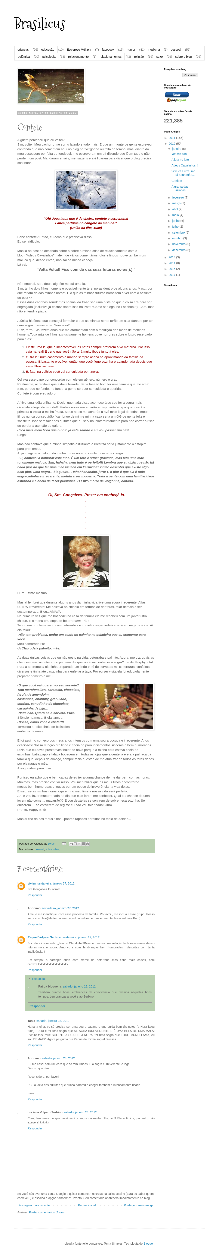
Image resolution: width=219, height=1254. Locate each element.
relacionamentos (111, 56)
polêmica (24, 56)
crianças (23, 49)
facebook (108, 49)
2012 (172, 143)
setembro (178, 232)
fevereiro (178, 197)
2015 (172, 269)
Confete (177, 181)
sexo (159, 56)
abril (175, 209)
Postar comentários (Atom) (47, 1212)
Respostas (39, 978)
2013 (172, 257)
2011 (172, 138)
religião (139, 56)
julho (175, 226)
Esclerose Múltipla (79, 49)
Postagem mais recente (34, 1205)
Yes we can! (180, 154)
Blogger (149, 1243)
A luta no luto (180, 159)
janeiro (177, 148)
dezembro (179, 250)
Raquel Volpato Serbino (44, 937)
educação (47, 49)
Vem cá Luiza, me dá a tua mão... (183, 173)
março (176, 203)
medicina (154, 49)
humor (131, 49)
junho (176, 220)
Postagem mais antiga (139, 1205)
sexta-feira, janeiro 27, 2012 (56, 883)
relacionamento (78, 56)
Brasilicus (39, 23)
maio (175, 215)
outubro (177, 238)
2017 (172, 275)
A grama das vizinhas (180, 188)
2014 (172, 263)
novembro (179, 244)
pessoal (176, 49)
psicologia (49, 56)
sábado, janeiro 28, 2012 (79, 986)
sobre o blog (183, 56)
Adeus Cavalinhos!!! (185, 165)
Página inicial (87, 1205)
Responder (35, 895)
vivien (32, 883)
